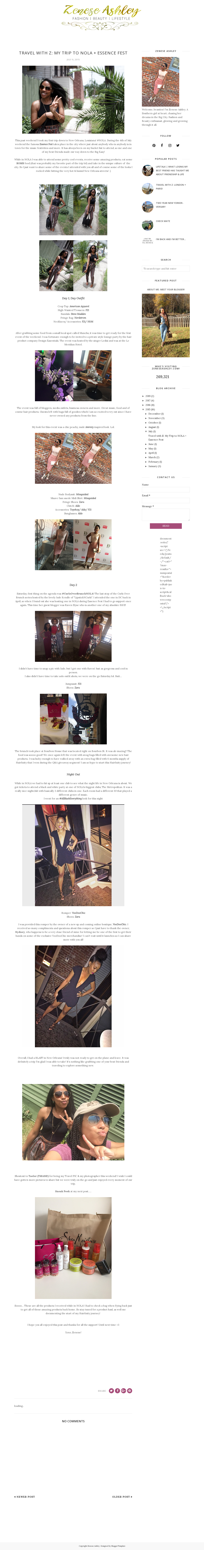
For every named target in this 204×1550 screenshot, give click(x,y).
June (151, 444)
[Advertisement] (24, 1523)
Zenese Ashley (94, 1546)
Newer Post (26, 1496)
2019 (148, 396)
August (152, 427)
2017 (148, 400)
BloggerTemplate (118, 1546)
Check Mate (163, 221)
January (152, 466)
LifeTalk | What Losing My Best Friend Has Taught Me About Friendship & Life (172, 170)
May (150, 448)
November (154, 418)
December (154, 413)
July (150, 431)
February (153, 461)
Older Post (121, 1496)
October (153, 422)
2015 (148, 409)
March (152, 457)
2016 (148, 404)
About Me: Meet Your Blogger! (166, 289)
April (151, 452)
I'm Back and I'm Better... (171, 239)
